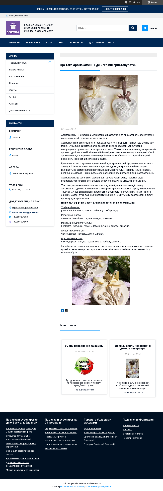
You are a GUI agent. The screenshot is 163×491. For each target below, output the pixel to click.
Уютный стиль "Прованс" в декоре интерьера (133, 347)
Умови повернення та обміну (84, 345)
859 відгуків (134, 2)
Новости (13, 83)
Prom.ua (97, 483)
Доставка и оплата (101, 42)
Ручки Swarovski (92, 428)
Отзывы (13, 103)
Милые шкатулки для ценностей (22, 470)
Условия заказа (131, 425)
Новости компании (132, 438)
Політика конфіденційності (98, 486)
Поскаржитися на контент (72, 486)
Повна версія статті (84, 389)
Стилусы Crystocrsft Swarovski (99, 444)
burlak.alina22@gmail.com (25, 212)
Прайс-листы (16, 69)
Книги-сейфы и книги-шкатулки (61, 432)
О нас (60, 42)
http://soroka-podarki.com (25, 207)
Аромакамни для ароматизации (22, 458)
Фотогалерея (16, 76)
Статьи (13, 90)
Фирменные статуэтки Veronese (61, 428)
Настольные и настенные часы (61, 444)
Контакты (76, 42)
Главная (14, 42)
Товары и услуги (36, 42)
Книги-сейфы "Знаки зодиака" (99, 432)
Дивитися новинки (115, 8)
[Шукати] (133, 28)
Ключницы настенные (56, 448)
